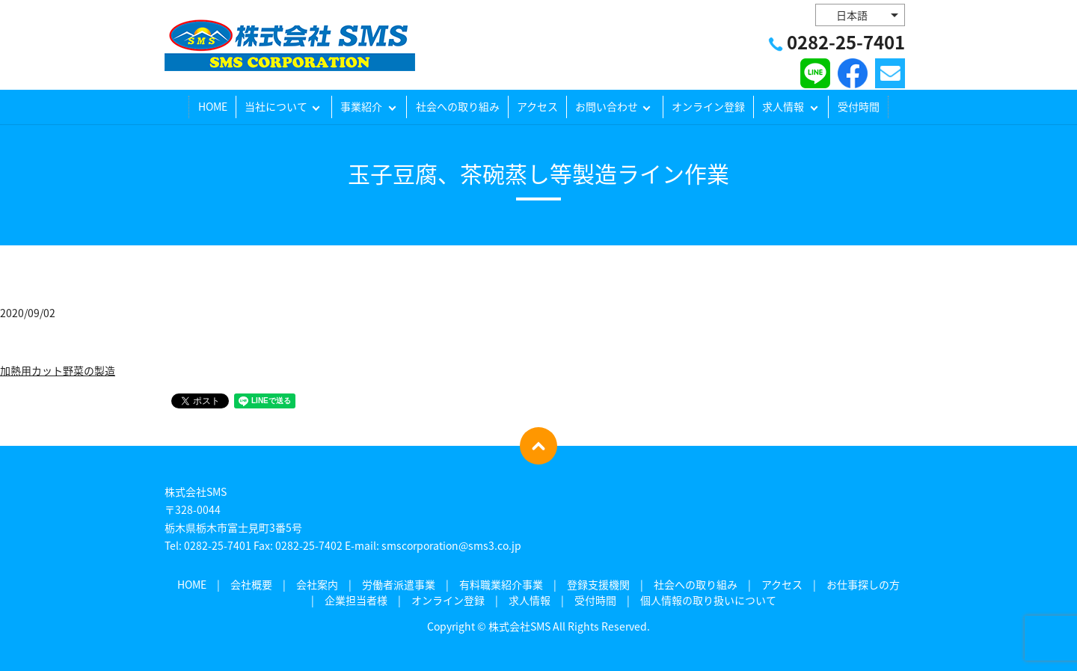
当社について (276, 106)
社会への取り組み (458, 106)
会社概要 (251, 584)
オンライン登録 (708, 106)
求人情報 (783, 106)
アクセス (537, 106)
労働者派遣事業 (398, 584)
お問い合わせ (606, 106)
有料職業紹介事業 (501, 584)
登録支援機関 (598, 584)
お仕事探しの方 (863, 584)
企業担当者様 (356, 599)
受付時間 (859, 106)
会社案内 (317, 584)
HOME (212, 106)
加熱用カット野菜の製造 (57, 370)
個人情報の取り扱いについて (708, 599)
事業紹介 (361, 106)
